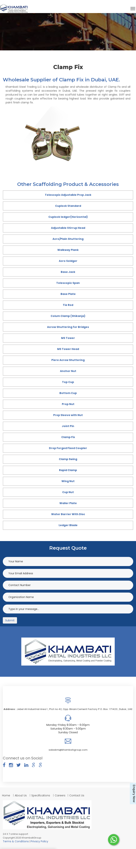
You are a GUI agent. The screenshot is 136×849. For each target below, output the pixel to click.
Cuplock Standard (68, 206)
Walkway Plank (68, 250)
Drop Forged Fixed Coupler (68, 448)
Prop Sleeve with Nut (68, 415)
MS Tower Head (68, 349)
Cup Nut (68, 492)
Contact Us (76, 795)
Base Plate (68, 294)
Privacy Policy (39, 841)
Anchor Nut (68, 371)
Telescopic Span (68, 283)
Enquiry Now (134, 793)
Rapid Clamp (68, 470)
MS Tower (68, 338)
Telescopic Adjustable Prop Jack (68, 195)
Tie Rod (68, 305)
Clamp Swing (68, 459)
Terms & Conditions (16, 841)
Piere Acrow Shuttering (68, 360)
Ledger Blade (68, 525)
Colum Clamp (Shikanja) (68, 316)
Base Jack (68, 272)
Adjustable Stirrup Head (68, 228)
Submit (10, 620)
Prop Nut (68, 404)
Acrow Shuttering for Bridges (68, 327)
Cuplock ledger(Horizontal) (68, 217)
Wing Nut (68, 481)
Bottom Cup (68, 393)
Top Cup (68, 382)
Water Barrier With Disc (68, 514)
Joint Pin (68, 426)
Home (6, 795)
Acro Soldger (68, 261)
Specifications (40, 795)
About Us (21, 795)
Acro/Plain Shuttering (68, 239)
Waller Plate (68, 503)
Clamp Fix (68, 437)
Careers (60, 795)
